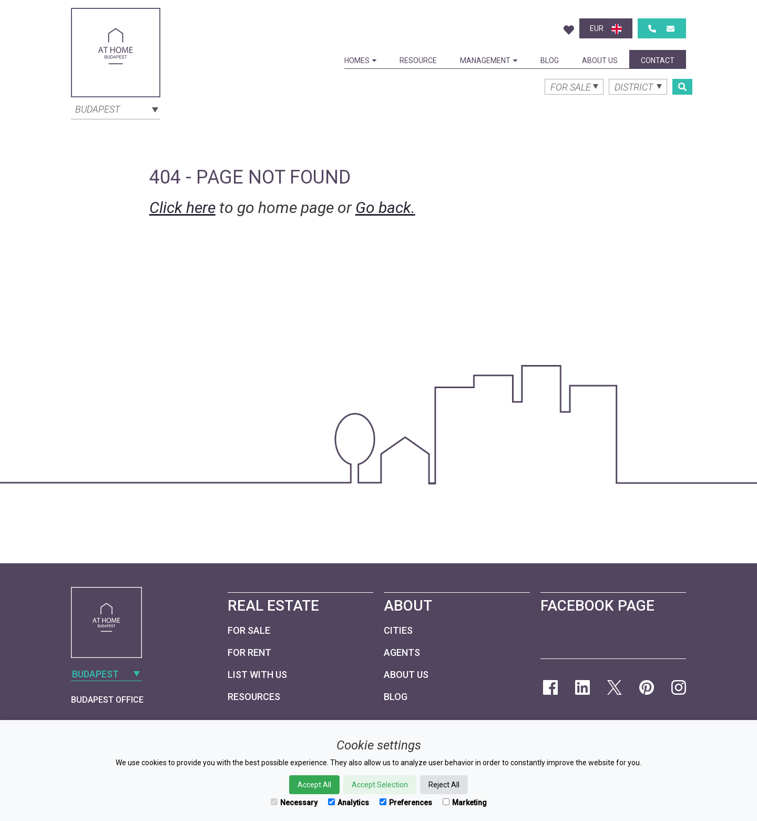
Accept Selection (380, 785)
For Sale (249, 630)
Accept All (314, 785)
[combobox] (115, 108)
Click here (182, 207)
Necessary (294, 802)
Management (488, 60)
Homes (360, 60)
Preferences (406, 802)
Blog (549, 60)
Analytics (348, 802)
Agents (402, 652)
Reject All (443, 785)
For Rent (249, 652)
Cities (398, 630)
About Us (600, 60)
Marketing (465, 802)
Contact (657, 60)
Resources (254, 696)
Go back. (385, 207)
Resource (418, 60)
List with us (257, 674)
